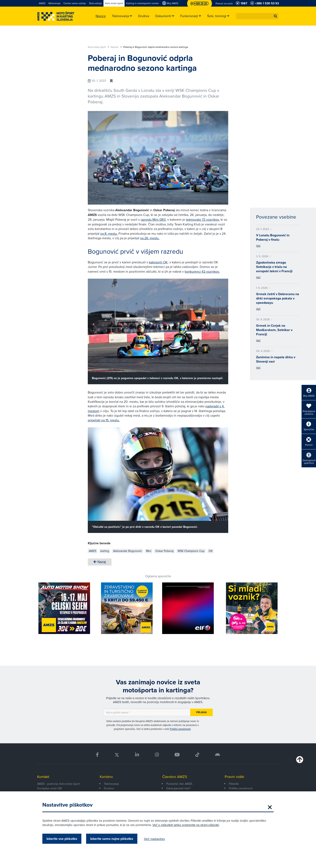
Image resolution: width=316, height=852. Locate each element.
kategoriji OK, (159, 262)
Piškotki (234, 784)
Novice (116, 47)
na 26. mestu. (149, 238)
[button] (275, 16)
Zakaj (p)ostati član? (178, 788)
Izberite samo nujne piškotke (111, 838)
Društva (109, 788)
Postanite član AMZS (179, 784)
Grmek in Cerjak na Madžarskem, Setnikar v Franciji (274, 330)
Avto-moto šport (98, 47)
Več (258, 245)
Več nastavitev (154, 839)
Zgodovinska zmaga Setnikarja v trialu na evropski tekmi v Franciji (274, 266)
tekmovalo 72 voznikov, (203, 219)
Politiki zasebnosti (180, 729)
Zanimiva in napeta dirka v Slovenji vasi (275, 359)
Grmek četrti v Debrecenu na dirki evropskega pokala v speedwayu (277, 298)
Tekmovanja (111, 784)
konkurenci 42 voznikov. (202, 271)
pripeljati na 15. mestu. (104, 420)
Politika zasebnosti (240, 788)
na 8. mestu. (109, 233)
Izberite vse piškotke (61, 838)
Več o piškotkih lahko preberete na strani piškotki (185, 825)
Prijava (201, 712)
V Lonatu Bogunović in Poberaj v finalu (272, 237)
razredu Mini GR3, (153, 219)
